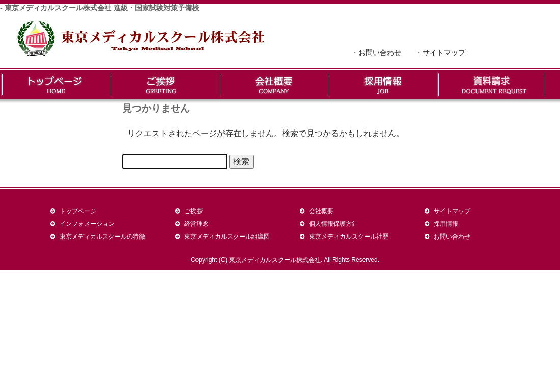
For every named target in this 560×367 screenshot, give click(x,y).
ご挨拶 (193, 210)
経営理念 (196, 223)
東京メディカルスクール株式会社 (275, 260)
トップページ (78, 210)
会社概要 (321, 210)
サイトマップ (444, 52)
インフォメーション (87, 223)
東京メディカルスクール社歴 (348, 236)
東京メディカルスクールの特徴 (102, 236)
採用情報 (446, 223)
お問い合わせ (379, 52)
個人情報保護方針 (333, 223)
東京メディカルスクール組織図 (227, 236)
